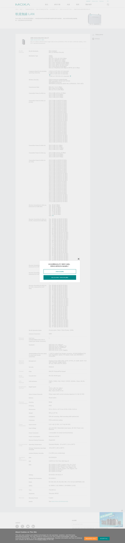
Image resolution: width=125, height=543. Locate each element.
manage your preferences (45, 538)
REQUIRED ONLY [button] (91, 538)
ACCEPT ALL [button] (104, 538)
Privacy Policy (42, 539)
